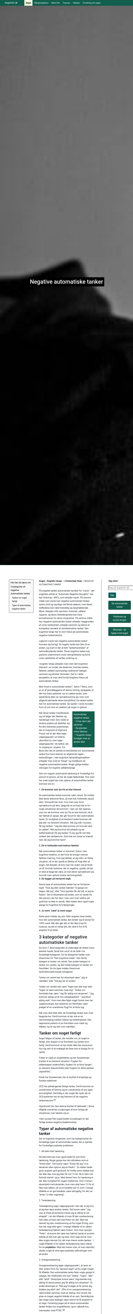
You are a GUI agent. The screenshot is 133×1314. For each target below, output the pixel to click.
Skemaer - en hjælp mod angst (119, 631)
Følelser (76, 3)
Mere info (55, 3)
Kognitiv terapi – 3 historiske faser (64, 581)
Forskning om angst (91, 3)
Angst (28, 3)
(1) (55, 1100)
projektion (50, 1247)
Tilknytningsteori (41, 3)
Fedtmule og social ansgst (119, 618)
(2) (64, 1310)
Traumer (66, 3)
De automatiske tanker (119, 605)
